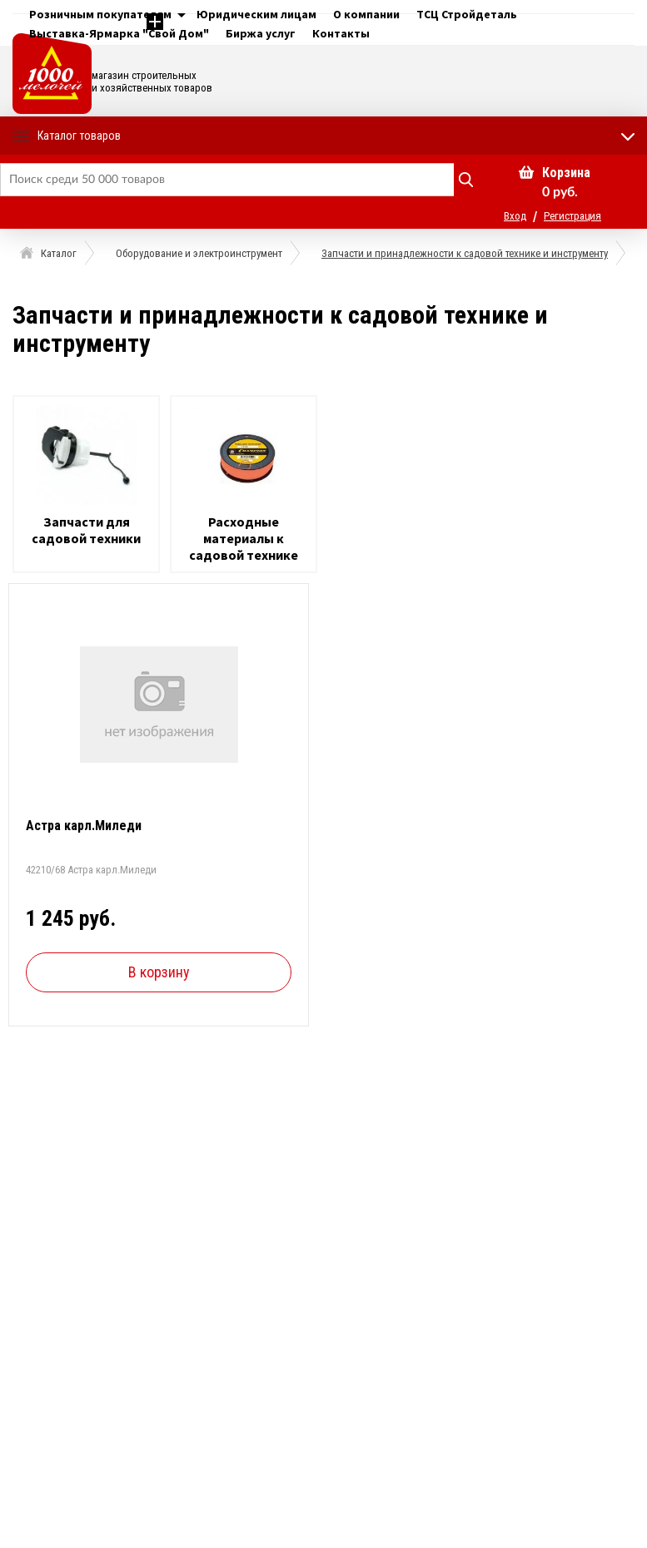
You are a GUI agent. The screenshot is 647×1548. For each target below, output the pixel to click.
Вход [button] (515, 216)
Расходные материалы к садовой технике (243, 538)
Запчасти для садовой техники (86, 529)
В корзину (159, 972)
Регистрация (572, 216)
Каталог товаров (79, 135)
